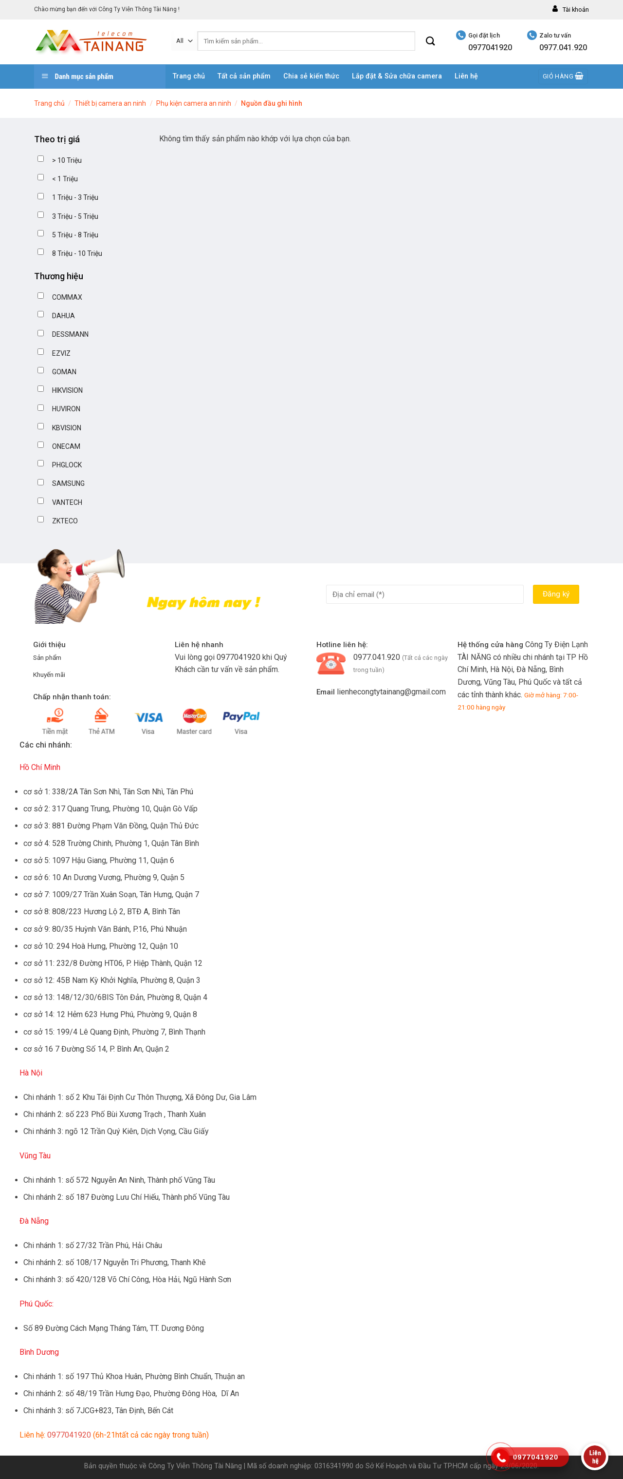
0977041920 (238, 657)
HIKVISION (67, 390)
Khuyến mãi (49, 674)
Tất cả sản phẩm (244, 76)
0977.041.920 (376, 657)
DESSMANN (70, 334)
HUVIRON (66, 409)
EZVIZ (61, 353)
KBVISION (66, 428)
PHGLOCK (67, 465)
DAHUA (63, 316)
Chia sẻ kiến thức (311, 76)
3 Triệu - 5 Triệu (75, 216)
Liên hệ (466, 76)
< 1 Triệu (65, 179)
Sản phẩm (47, 657)
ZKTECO (65, 521)
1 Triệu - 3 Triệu (75, 197)
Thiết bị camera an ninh (110, 103)
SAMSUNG (68, 483)
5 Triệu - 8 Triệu (75, 235)
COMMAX (67, 297)
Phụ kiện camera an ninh (193, 103)
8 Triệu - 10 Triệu (77, 253)
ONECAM (66, 446)
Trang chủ (189, 76)
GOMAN (64, 372)
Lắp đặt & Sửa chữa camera (397, 76)
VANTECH (67, 502)
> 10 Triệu (67, 160)
